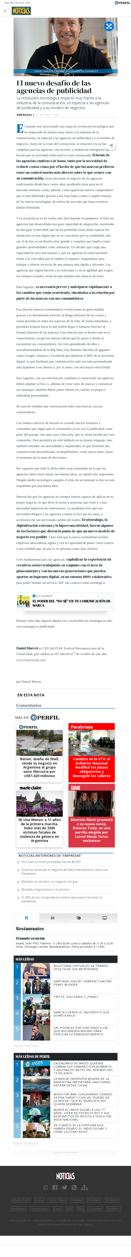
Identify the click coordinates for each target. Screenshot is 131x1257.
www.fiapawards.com (31, 660)
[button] (111, 146)
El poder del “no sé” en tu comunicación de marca (72, 603)
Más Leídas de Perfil (33, 1056)
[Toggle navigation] (6, 10)
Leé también (44, 596)
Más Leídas (25, 959)
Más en (37, 717)
